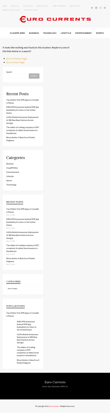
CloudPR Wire (17, 33)
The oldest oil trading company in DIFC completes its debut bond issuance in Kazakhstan (22, 130)
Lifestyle (66, 33)
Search (9, 72)
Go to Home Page (15, 62)
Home (4, 6)
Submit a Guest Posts (11, 10)
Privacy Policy (42, 6)
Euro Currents (54, 406)
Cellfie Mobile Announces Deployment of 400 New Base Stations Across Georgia (22, 120)
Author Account (31, 10)
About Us (15, 6)
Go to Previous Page (16, 58)
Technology (50, 33)
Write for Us (75, 6)
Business (34, 33)
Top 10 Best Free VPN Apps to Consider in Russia (22, 314)
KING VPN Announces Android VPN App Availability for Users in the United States (22, 110)
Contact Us (28, 6)
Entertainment (84, 33)
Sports (100, 33)
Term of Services (59, 6)
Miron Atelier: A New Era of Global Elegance (28, 361)
